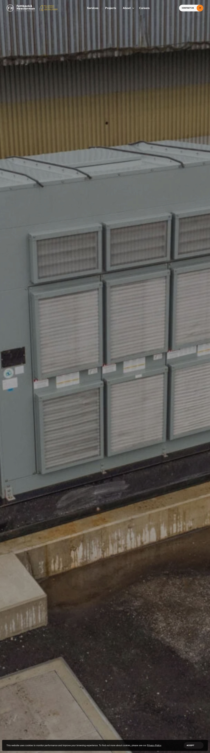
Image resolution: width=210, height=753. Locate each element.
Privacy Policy (154, 745)
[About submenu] (132, 8)
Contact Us (192, 8)
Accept (190, 745)
